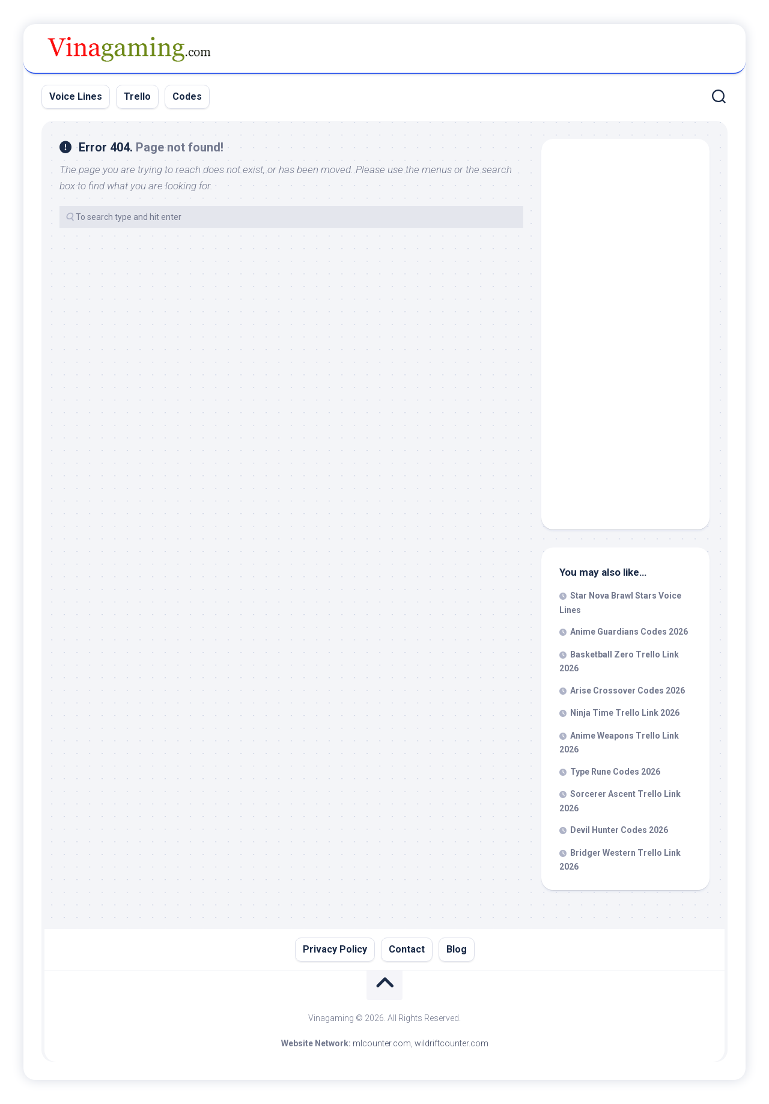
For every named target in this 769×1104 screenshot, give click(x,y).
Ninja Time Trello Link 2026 (624, 713)
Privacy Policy (335, 949)
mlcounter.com (382, 1043)
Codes (187, 96)
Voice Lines (75, 96)
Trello (137, 96)
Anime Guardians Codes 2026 (629, 631)
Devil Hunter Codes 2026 (619, 830)
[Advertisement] (625, 337)
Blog (456, 949)
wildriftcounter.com (451, 1043)
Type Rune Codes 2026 (615, 771)
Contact (407, 949)
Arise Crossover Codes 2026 (627, 690)
